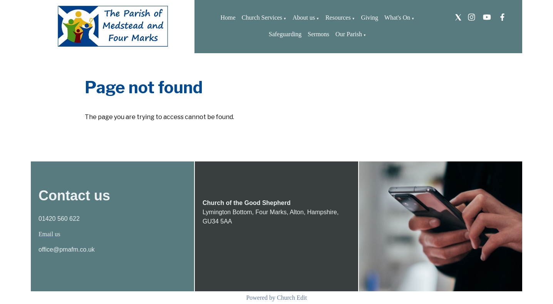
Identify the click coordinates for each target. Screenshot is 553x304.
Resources (338, 17)
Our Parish (348, 34)
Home (227, 17)
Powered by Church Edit (276, 297)
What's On (397, 17)
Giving (369, 17)
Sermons (318, 34)
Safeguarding (285, 34)
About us (304, 17)
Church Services (262, 17)
